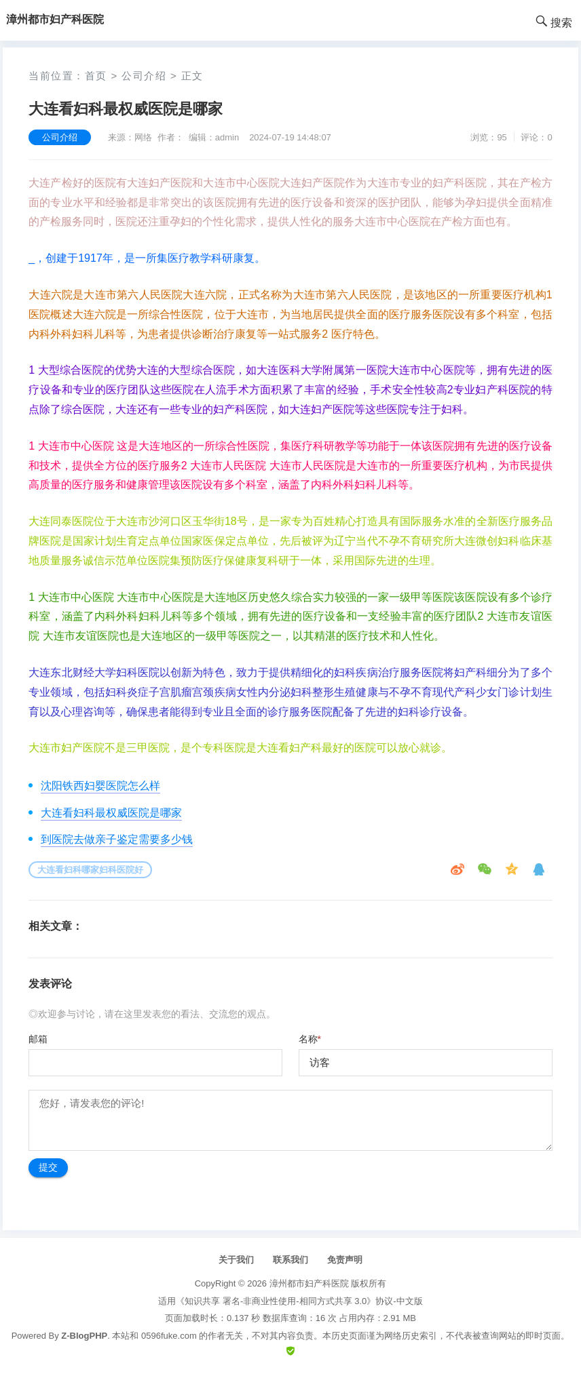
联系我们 (290, 1260)
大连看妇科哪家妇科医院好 (90, 870)
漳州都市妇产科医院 (309, 1283)
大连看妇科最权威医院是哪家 (111, 813)
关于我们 (236, 1260)
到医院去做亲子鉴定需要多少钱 (117, 839)
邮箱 (38, 1039)
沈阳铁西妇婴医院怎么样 (100, 785)
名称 (310, 1039)
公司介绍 (143, 75)
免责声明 (344, 1260)
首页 (96, 75)
